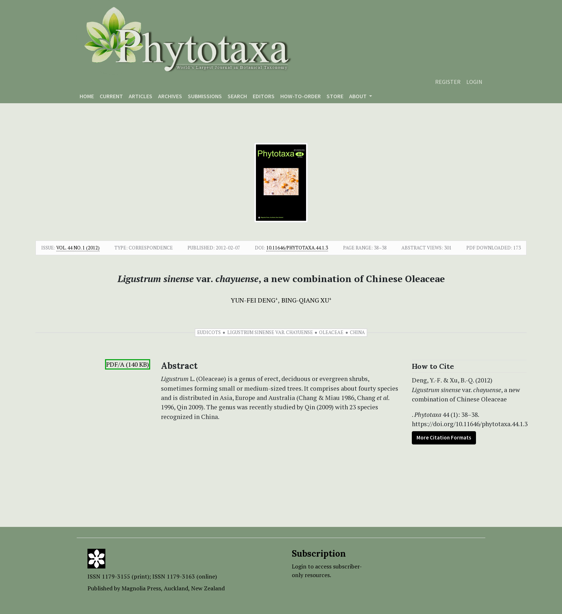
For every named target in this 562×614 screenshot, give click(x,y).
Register (448, 81)
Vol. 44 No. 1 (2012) (78, 247)
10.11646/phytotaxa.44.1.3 (297, 247)
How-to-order (300, 96)
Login (474, 81)
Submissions (205, 96)
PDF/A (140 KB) (127, 364)
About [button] (358, 96)
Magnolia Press (141, 588)
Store (335, 96)
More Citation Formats (443, 437)
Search (237, 96)
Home (87, 96)
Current (111, 96)
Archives (170, 96)
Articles (140, 96)
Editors (264, 96)
